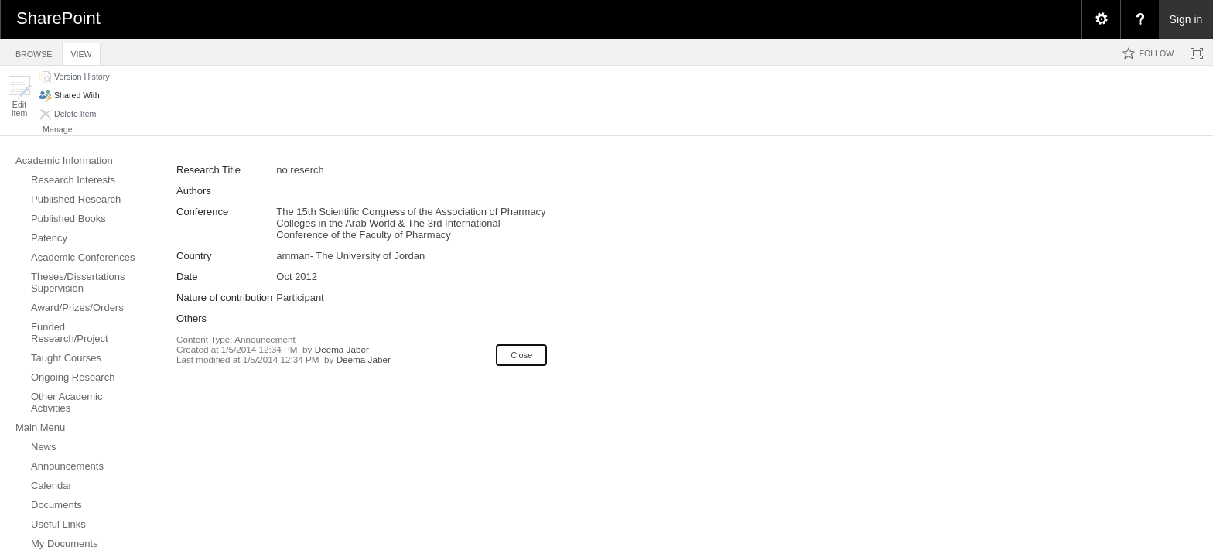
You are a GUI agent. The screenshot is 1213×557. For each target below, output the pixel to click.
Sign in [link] (1186, 19)
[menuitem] (1100, 19)
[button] (19, 96)
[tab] (33, 51)
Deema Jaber (342, 349)
